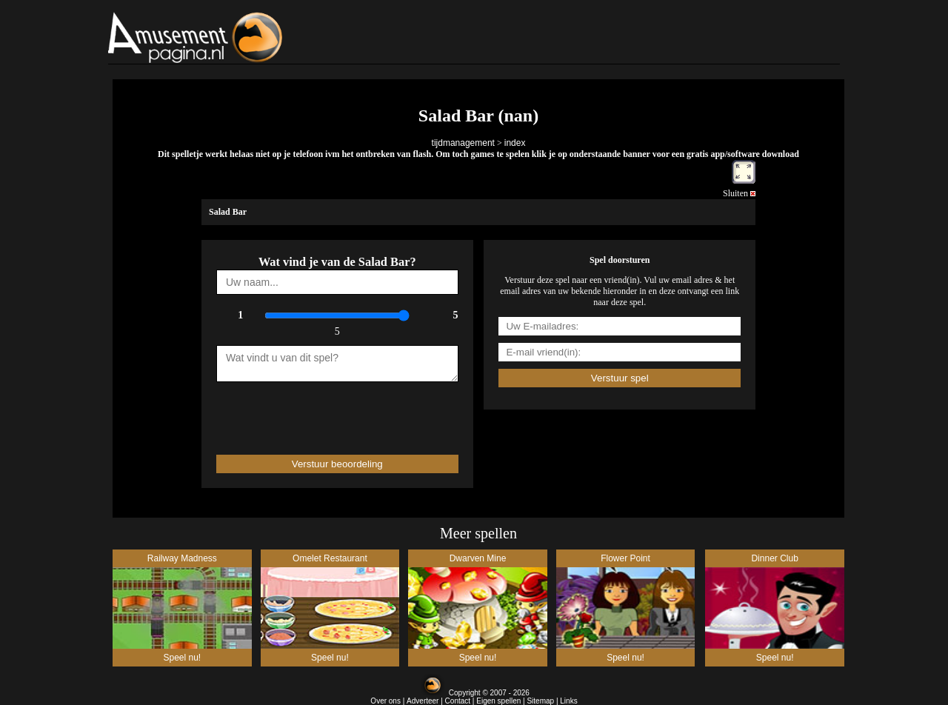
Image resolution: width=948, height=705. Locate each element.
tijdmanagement (463, 143)
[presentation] (303, 412)
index (515, 143)
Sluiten (739, 193)
